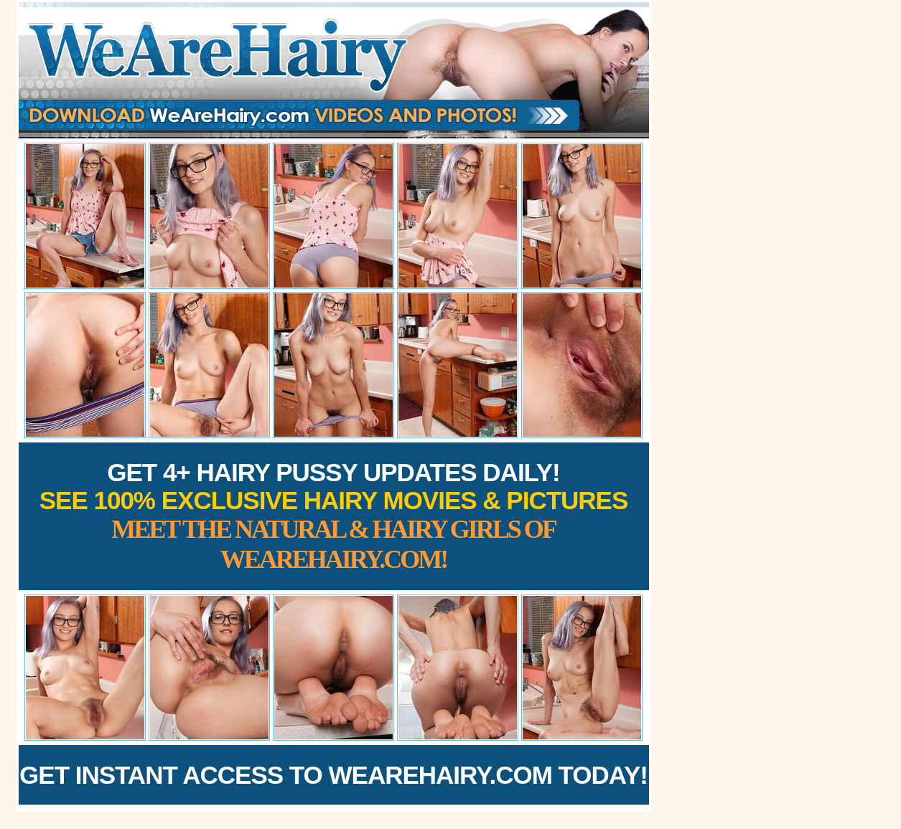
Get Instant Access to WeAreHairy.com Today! (333, 775)
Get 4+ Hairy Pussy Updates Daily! (333, 516)
